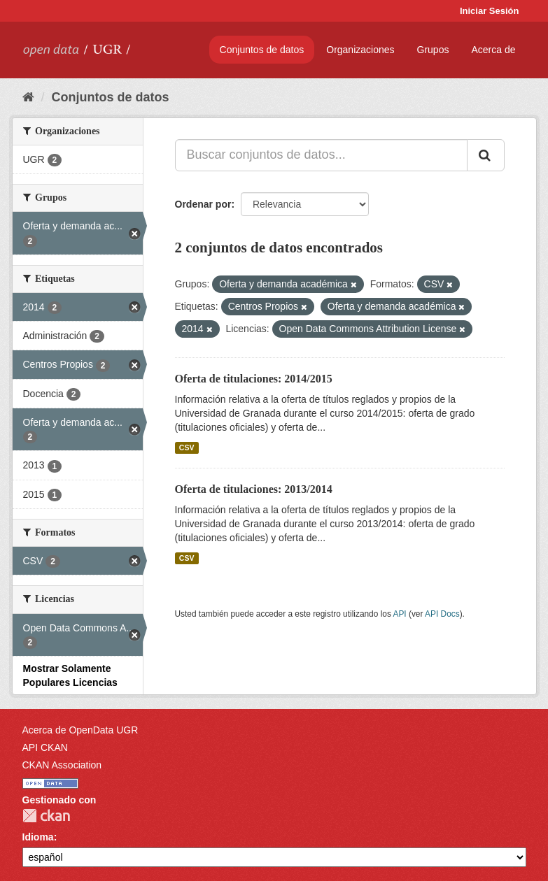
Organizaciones (360, 49)
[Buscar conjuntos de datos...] (321, 155)
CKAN (46, 815)
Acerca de (493, 49)
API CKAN (45, 747)
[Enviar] (486, 155)
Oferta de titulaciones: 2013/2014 (253, 489)
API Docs (442, 614)
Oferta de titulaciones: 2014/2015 (253, 379)
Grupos (433, 49)
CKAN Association (62, 765)
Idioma (38, 837)
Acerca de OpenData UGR (80, 730)
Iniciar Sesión (489, 11)
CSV (187, 447)
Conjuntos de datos (262, 49)
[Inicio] (28, 97)
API (399, 614)
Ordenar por (203, 204)
